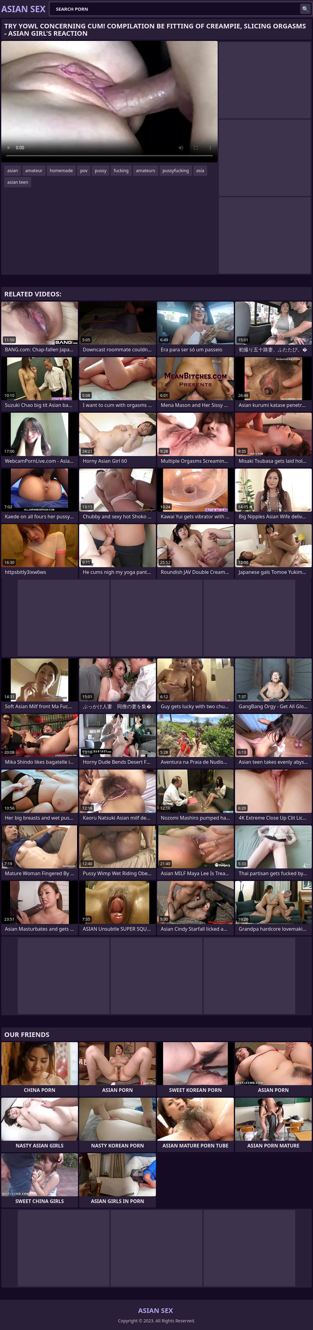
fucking (121, 170)
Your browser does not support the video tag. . (109, 101)
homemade (61, 170)
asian (12, 170)
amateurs (145, 170)
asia (200, 170)
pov (83, 170)
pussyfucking (176, 170)
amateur (33, 170)
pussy (100, 170)
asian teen (17, 182)
